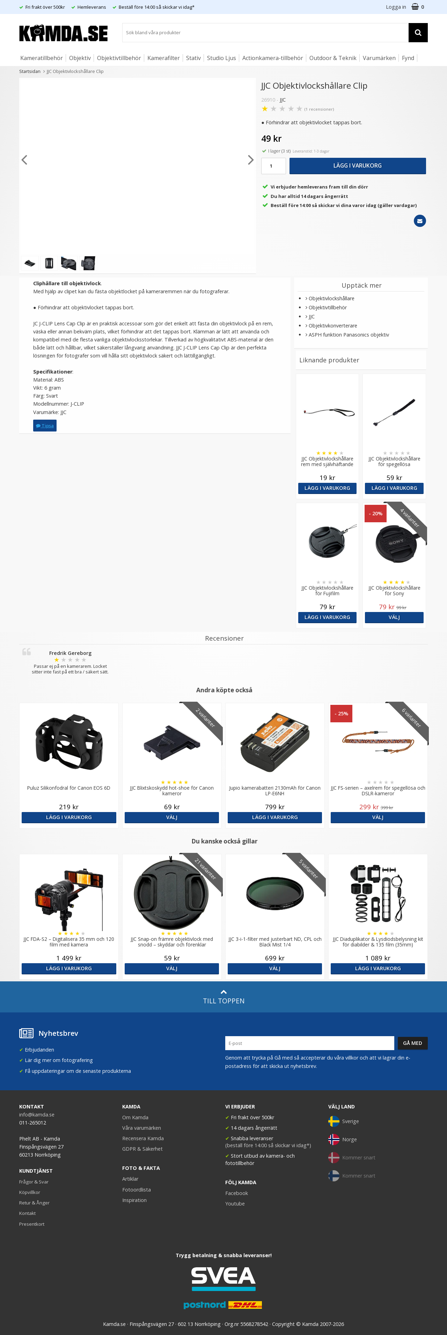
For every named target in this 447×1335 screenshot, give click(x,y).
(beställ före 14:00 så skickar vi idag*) (268, 1145)
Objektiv (80, 58)
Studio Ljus (221, 58)
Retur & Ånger (34, 1203)
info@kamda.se (36, 1114)
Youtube (235, 1203)
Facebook (236, 1193)
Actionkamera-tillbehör (272, 58)
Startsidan (30, 71)
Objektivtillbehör (119, 58)
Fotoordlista (136, 1189)
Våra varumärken (141, 1127)
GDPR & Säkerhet (142, 1148)
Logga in (396, 6)
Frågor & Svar (34, 1182)
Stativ (193, 58)
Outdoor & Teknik (333, 58)
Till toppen (223, 996)
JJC (283, 99)
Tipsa (45, 425)
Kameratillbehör (41, 58)
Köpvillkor (29, 1192)
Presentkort (31, 1224)
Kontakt (27, 1213)
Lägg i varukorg (358, 165)
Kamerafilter (163, 58)
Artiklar (130, 1178)
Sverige (343, 1121)
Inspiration (134, 1200)
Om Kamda (135, 1117)
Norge (342, 1139)
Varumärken (379, 58)
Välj (394, 617)
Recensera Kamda (143, 1138)
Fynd (408, 58)
